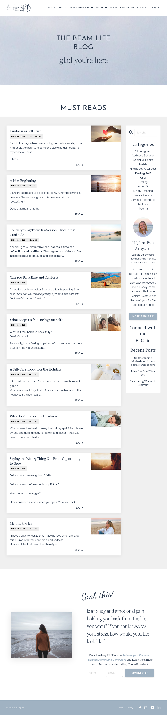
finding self (18, 136)
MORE (101, 8)
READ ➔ (79, 165)
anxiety (143, 164)
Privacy (130, 708)
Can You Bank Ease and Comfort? (34, 277)
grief (32, 186)
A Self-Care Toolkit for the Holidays (35, 369)
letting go (35, 136)
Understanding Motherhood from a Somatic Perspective (143, 361)
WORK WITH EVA (81, 8)
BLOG (113, 8)
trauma (143, 208)
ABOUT (62, 8)
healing (33, 240)
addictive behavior (143, 155)
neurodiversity (143, 195)
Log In (155, 8)
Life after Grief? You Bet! (143, 373)
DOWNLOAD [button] (140, 673)
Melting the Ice (21, 523)
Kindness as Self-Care (25, 131)
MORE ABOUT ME (143, 316)
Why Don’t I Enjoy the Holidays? (33, 416)
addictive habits (143, 159)
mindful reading (143, 190)
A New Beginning (23, 180)
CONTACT (143, 8)
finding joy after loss (143, 168)
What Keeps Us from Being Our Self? (36, 319)
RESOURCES (127, 8)
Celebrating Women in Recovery (143, 383)
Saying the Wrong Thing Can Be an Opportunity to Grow (45, 461)
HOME (51, 8)
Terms (120, 708)
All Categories (143, 151)
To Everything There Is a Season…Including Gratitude (42, 232)
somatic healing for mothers (143, 202)
